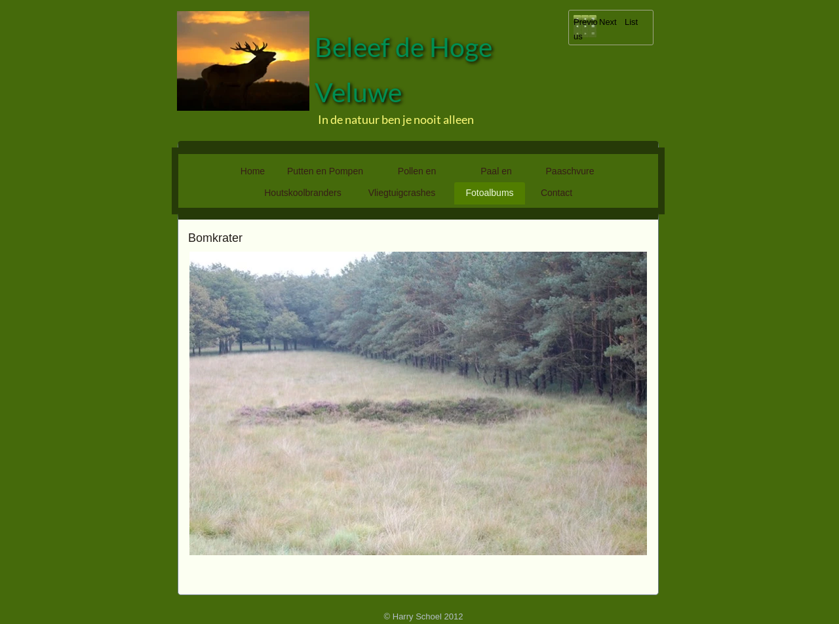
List (631, 22)
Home (253, 171)
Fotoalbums (489, 192)
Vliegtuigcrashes (402, 192)
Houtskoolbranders (302, 192)
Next (608, 22)
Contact (556, 192)
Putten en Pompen (325, 171)
